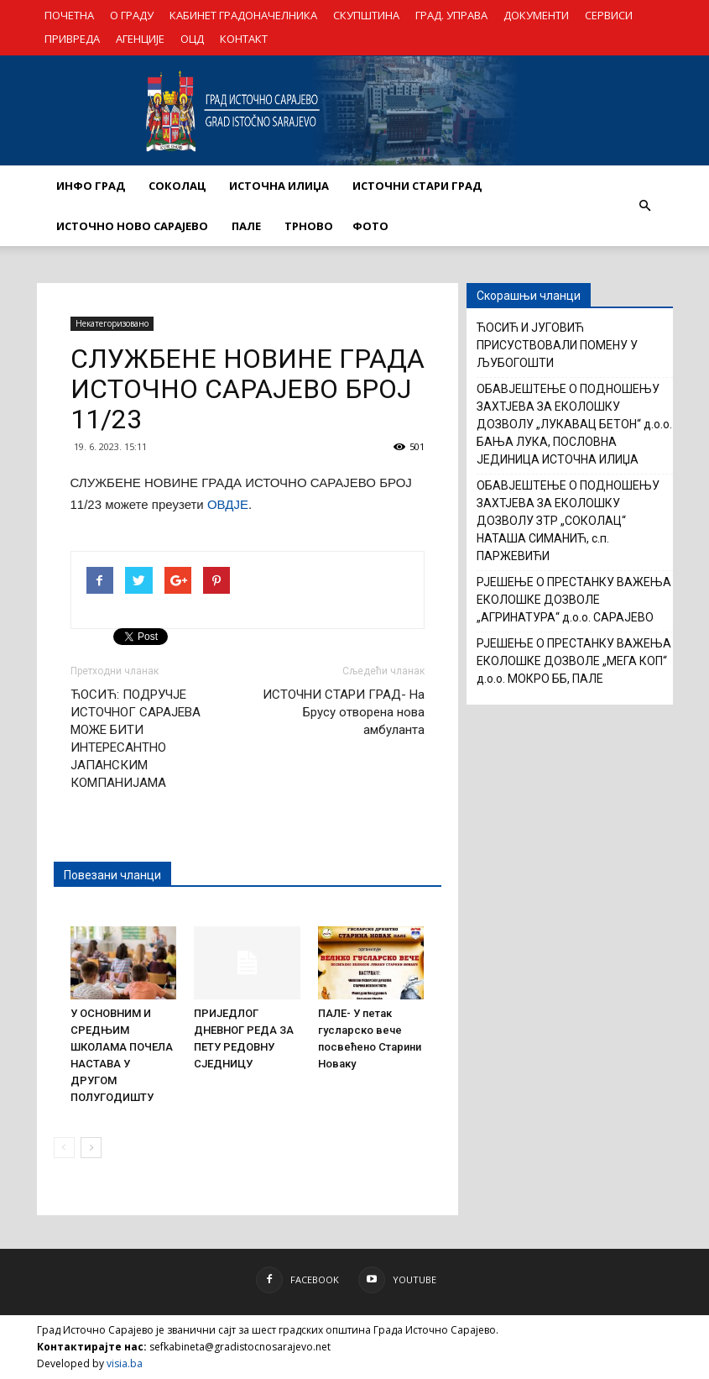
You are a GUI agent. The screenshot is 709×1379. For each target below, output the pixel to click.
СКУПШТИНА (366, 15)
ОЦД (192, 38)
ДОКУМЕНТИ (536, 15)
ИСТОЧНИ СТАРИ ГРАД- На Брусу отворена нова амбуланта (344, 712)
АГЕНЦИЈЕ (140, 38)
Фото (370, 225)
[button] (645, 206)
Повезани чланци (112, 875)
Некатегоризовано (112, 323)
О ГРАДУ (132, 15)
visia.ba (125, 1363)
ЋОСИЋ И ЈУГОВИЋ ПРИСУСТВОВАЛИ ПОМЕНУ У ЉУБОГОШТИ (557, 345)
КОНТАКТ (244, 38)
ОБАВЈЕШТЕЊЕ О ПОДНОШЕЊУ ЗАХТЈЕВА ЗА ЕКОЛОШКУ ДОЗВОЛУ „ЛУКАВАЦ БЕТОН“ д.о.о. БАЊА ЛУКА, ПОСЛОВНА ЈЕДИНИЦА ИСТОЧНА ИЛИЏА (574, 424)
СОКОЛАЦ (177, 185)
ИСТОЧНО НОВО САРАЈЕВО (132, 225)
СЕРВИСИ (609, 15)
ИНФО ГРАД (90, 185)
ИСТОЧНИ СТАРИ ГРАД (417, 185)
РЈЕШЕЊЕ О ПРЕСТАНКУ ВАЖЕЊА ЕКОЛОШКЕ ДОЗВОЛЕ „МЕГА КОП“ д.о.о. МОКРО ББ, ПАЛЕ (574, 661)
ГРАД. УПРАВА (451, 15)
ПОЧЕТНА (69, 15)
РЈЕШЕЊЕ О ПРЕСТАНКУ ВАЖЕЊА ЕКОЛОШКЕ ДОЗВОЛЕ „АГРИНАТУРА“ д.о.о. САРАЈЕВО (574, 599)
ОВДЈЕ (227, 504)
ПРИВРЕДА (72, 38)
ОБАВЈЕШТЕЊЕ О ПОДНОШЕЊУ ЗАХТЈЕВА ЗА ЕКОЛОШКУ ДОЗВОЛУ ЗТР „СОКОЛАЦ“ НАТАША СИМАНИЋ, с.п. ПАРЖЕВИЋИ (568, 521)
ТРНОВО (308, 225)
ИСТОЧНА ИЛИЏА (279, 185)
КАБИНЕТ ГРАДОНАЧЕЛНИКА (243, 15)
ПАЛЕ (246, 225)
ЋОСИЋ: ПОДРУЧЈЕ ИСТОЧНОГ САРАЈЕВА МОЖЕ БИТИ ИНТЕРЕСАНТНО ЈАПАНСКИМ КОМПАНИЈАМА (135, 738)
